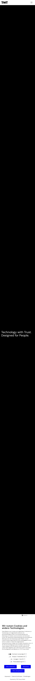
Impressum (7, 676)
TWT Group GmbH (24, 649)
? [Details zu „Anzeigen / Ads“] (24, 659)
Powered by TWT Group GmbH (17, 679)
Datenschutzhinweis (17, 676)
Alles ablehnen (10, 667)
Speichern (26, 667)
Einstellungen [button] (26, 676)
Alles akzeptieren (17, 671)
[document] (17, 638)
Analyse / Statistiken (17, 656)
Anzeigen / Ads (17, 659)
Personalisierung (17, 661)
